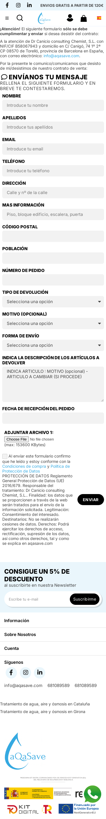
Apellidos (14, 117)
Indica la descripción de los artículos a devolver (50, 360)
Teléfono (13, 161)
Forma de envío (20, 336)
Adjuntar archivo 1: (28, 432)
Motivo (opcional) (24, 314)
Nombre (11, 96)
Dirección (14, 183)
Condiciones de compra (24, 466)
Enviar (91, 499)
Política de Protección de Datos (36, 468)
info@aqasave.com (61, 55)
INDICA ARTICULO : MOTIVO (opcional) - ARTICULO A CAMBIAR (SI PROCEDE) (53, 384)
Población (14, 248)
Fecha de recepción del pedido (38, 408)
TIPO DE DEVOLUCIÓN (25, 292)
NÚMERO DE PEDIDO (23, 270)
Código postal (20, 226)
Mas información (23, 205)
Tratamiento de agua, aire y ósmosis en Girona (42, 711)
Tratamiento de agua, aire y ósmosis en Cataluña (45, 703)
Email (9, 139)
